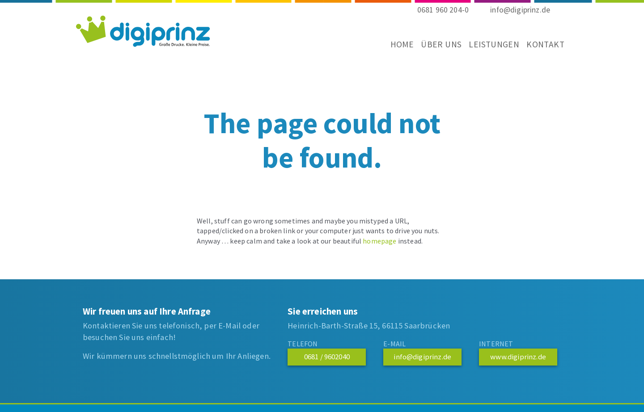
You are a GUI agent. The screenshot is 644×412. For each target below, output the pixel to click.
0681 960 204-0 (443, 16)
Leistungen (487, 50)
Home (395, 50)
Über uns (434, 50)
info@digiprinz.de (520, 16)
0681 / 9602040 (327, 357)
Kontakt (539, 50)
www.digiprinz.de (518, 357)
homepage (379, 240)
